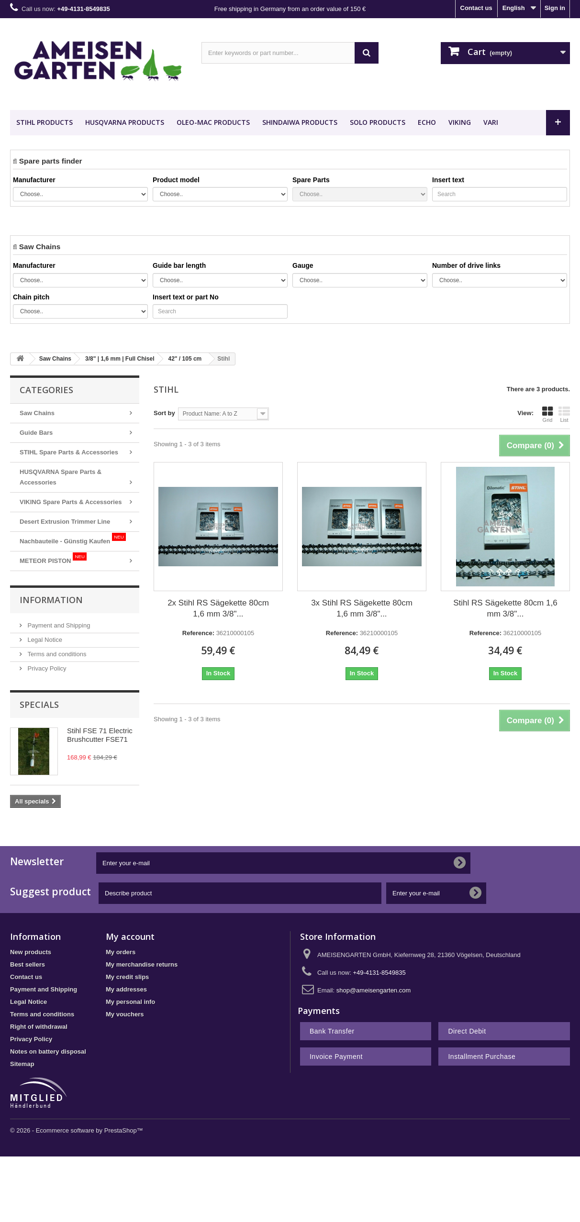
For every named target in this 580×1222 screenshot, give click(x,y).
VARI (490, 122)
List (564, 414)
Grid (547, 414)
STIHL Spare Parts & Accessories (69, 452)
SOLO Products (377, 122)
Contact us (476, 7)
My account (130, 936)
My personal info (130, 1001)
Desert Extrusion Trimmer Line (65, 521)
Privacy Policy (46, 668)
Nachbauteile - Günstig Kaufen (73, 539)
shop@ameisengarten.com (373, 990)
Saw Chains (37, 413)
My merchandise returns (142, 964)
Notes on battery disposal (48, 1051)
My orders (120, 952)
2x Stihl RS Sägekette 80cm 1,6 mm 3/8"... (218, 608)
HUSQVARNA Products (124, 122)
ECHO (427, 122)
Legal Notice (44, 639)
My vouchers (125, 1014)
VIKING (459, 122)
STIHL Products (44, 122)
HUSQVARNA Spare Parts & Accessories (60, 477)
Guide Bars (36, 432)
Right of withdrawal (38, 1026)
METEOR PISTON (53, 558)
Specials (39, 704)
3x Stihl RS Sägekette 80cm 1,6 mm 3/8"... (362, 608)
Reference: (198, 633)
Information (51, 599)
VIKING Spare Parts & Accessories (71, 502)
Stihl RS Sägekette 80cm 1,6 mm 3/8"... (505, 608)
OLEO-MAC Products (213, 122)
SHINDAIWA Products (299, 122)
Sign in (555, 7)
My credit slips (127, 976)
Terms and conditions (56, 654)
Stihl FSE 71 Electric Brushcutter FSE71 (100, 735)
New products (30, 952)
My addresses (126, 989)
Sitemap (22, 1064)
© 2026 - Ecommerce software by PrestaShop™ (76, 1130)
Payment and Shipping (58, 625)
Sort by (164, 413)
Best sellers (27, 964)
